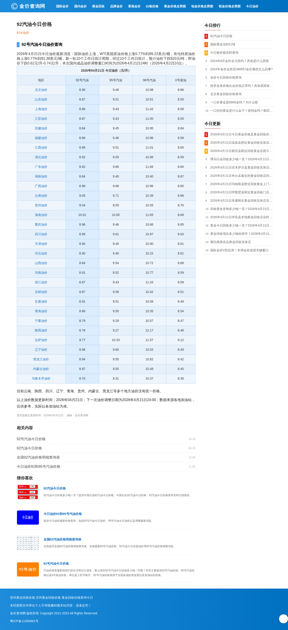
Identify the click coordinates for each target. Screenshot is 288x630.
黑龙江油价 (41, 359)
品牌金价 (116, 6)
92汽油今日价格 (29, 448)
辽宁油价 (41, 349)
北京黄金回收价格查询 (226, 94)
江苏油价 (41, 118)
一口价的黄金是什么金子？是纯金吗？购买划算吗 (242, 110)
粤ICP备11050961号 (24, 621)
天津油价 (41, 244)
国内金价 (80, 6)
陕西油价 (41, 330)
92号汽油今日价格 (31, 439)
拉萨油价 (41, 340)
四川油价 (41, 234)
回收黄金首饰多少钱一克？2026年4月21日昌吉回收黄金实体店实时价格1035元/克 (242, 209)
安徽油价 (41, 128)
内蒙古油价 (41, 369)
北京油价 (41, 90)
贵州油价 (41, 205)
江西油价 (41, 147)
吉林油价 (41, 292)
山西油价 (41, 263)
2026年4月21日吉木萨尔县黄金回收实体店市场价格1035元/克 (242, 167)
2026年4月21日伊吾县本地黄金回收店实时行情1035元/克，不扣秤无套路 (242, 217)
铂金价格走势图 (202, 6)
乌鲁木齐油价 (41, 378)
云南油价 (41, 195)
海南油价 (41, 215)
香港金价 (134, 6)
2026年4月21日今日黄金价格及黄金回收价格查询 (242, 134)
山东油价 (41, 99)
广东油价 (41, 167)
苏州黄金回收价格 (22, 597)
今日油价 (252, 6)
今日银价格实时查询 (224, 52)
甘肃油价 (41, 301)
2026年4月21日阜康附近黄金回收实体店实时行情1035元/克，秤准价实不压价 (242, 200)
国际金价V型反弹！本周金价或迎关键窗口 (239, 250)
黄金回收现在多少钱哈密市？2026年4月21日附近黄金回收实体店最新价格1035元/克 (242, 233)
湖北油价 (41, 157)
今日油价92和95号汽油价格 (39, 466)
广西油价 (41, 186)
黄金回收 (98, 6)
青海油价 (41, 311)
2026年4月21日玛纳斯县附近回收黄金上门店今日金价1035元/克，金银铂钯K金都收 (242, 184)
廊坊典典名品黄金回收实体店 (230, 242)
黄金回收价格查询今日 (77, 597)
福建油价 (41, 138)
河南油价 (41, 272)
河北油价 (41, 253)
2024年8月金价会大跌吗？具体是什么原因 (239, 61)
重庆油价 (41, 224)
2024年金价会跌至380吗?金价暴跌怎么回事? (241, 69)
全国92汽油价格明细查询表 (38, 457)
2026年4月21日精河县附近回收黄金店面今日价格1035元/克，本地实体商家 (242, 151)
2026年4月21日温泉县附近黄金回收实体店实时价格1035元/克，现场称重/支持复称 (242, 142)
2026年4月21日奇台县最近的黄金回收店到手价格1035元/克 (242, 175)
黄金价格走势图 (175, 6)
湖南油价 (41, 176)
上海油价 (41, 109)
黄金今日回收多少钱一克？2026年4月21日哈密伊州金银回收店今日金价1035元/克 (242, 225)
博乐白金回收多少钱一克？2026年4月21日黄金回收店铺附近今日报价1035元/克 (242, 159)
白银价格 (152, 6)
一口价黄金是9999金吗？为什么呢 (234, 102)
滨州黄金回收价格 (48, 597)
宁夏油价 (41, 320)
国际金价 (62, 6)
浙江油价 (41, 282)
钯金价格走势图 (230, 6)
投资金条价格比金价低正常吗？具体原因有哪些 (242, 86)
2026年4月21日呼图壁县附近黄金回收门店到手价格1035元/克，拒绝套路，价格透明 (242, 192)
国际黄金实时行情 (222, 44)
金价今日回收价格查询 (226, 77)
